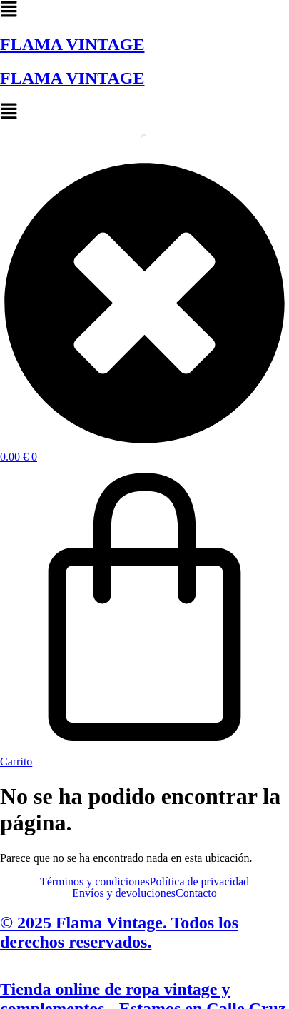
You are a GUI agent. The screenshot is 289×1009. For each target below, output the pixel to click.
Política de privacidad (200, 882)
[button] (144, 10)
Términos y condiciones (95, 882)
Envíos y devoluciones (124, 893)
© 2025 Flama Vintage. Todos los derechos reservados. (119, 932)
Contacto (196, 893)
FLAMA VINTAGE (72, 44)
